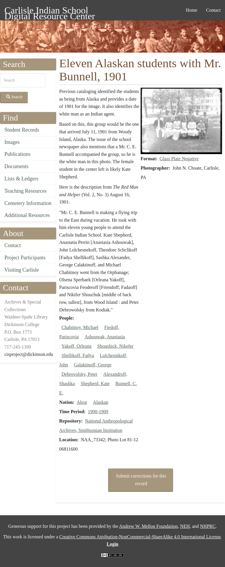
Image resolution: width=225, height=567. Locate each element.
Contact (213, 10)
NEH (185, 526)
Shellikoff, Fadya (78, 355)
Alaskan (100, 402)
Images (12, 142)
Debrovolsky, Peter (80, 374)
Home (191, 10)
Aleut (82, 402)
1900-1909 (98, 411)
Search (14, 96)
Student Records (21, 130)
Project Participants (24, 258)
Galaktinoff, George (92, 364)
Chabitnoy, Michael (80, 327)
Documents (16, 166)
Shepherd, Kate (95, 383)
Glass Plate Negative (179, 158)
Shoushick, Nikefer (115, 346)
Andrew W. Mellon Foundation (148, 526)
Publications (17, 154)
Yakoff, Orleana (76, 346)
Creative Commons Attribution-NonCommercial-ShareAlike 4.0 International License (140, 536)
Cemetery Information (27, 203)
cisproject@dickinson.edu (28, 354)
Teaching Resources (25, 191)
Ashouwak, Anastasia (105, 336)
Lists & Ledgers (21, 179)
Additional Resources (27, 215)
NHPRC (208, 526)
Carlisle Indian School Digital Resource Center (49, 11)
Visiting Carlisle (21, 270)
